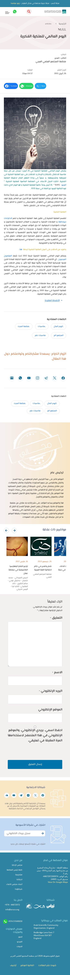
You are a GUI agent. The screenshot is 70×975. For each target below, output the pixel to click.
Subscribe (42, 835)
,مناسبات (42, 326)
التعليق (56, 617)
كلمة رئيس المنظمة (14, 870)
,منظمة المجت (24, 326)
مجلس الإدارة (17, 865)
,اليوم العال (58, 326)
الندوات (19, 946)
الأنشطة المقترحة (52, 300)
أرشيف (13, 965)
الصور (20, 937)
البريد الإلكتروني (50, 691)
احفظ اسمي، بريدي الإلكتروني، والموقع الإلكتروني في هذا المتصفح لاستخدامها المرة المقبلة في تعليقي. (35, 735)
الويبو (63, 185)
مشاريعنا (18, 874)
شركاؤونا (18, 889)
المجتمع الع (58, 335)
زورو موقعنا (15, 3)
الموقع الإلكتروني (50, 709)
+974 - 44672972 (12, 904)
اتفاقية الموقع (27, 965)
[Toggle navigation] (5, 11)
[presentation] (6, 530)
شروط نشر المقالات (47, 965)
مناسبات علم (40, 335)
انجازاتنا (19, 879)
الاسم (57, 672)
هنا (21, 249)
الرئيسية (62, 24)
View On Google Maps (58, 882)
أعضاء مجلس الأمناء (14, 884)
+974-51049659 (15, 921)
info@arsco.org (12, 909)
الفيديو (19, 941)
